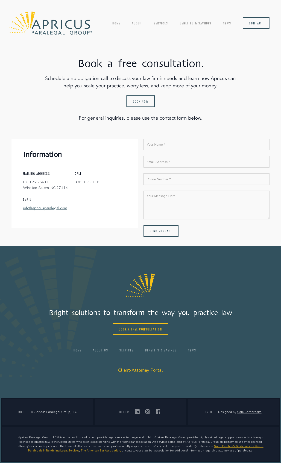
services (161, 23)
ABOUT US (100, 350)
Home (116, 23)
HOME (77, 350)
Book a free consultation (140, 329)
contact (256, 23)
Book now (141, 101)
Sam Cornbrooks (249, 412)
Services (126, 350)
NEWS (227, 23)
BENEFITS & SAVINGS (195, 23)
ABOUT (137, 23)
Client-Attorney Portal (140, 370)
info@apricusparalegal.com (45, 208)
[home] (50, 23)
